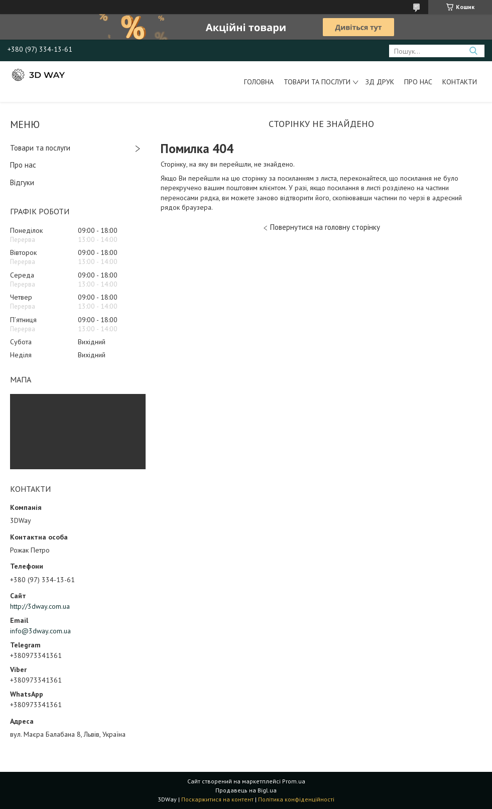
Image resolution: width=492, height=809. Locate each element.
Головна (259, 81)
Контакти (459, 81)
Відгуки (22, 182)
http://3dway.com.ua (40, 606)
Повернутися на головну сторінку (325, 227)
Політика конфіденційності (296, 799)
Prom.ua (293, 781)
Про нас (418, 81)
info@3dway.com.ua (40, 630)
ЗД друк (379, 81)
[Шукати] (473, 51)
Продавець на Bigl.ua (246, 790)
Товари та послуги (317, 81)
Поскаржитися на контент (217, 799)
